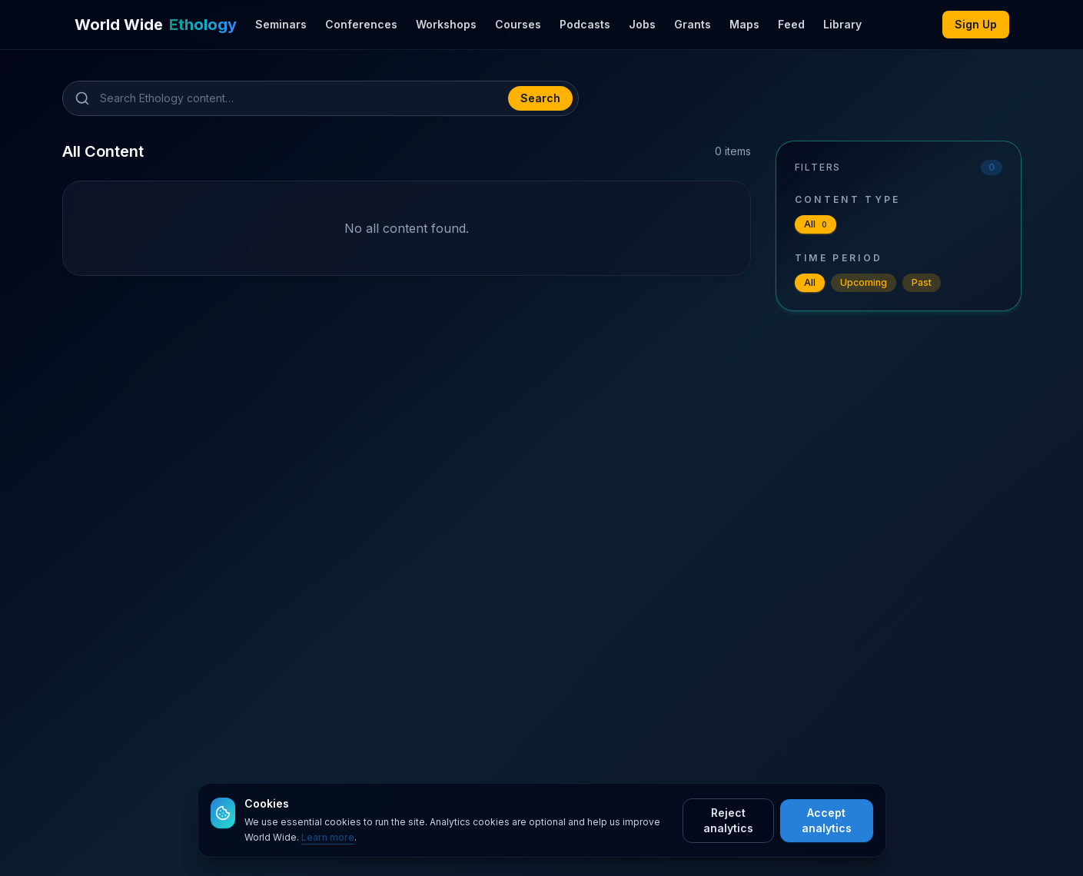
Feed (791, 24)
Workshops (446, 24)
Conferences (361, 24)
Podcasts (585, 24)
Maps (744, 24)
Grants (692, 24)
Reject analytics (728, 820)
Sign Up (976, 24)
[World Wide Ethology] (156, 24)
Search (540, 98)
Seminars (281, 24)
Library (842, 24)
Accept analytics (827, 820)
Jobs (642, 24)
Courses (518, 24)
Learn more (327, 837)
